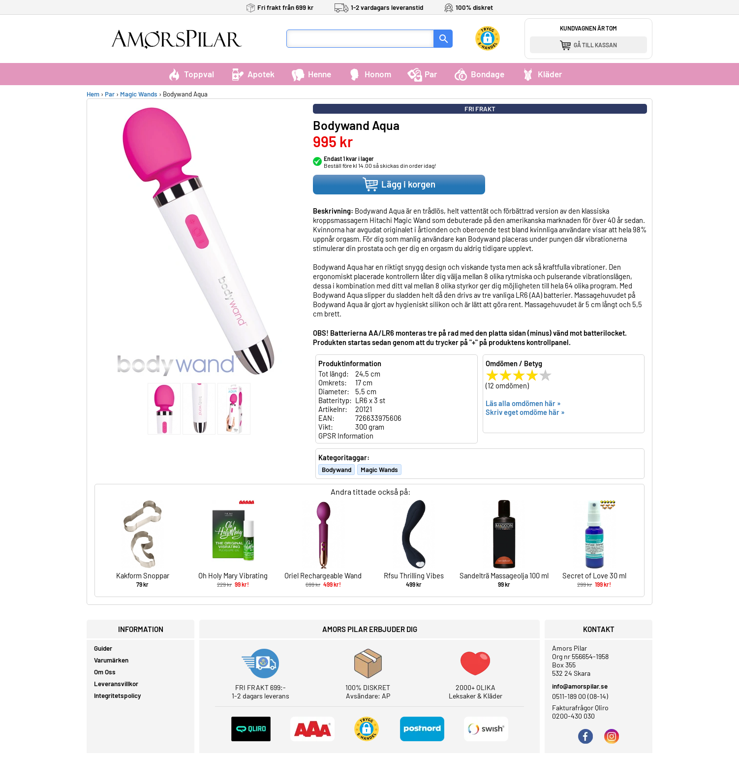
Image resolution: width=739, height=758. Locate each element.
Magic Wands (138, 94)
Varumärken (111, 660)
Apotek (252, 74)
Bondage (479, 74)
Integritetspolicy (117, 695)
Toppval (190, 74)
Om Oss (105, 672)
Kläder (541, 74)
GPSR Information (345, 435)
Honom (369, 74)
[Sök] (443, 39)
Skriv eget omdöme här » (525, 412)
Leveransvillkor (116, 684)
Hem (93, 94)
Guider (103, 648)
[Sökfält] (360, 39)
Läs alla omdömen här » (523, 403)
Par (422, 74)
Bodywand (336, 470)
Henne (311, 74)
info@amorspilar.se (580, 686)
